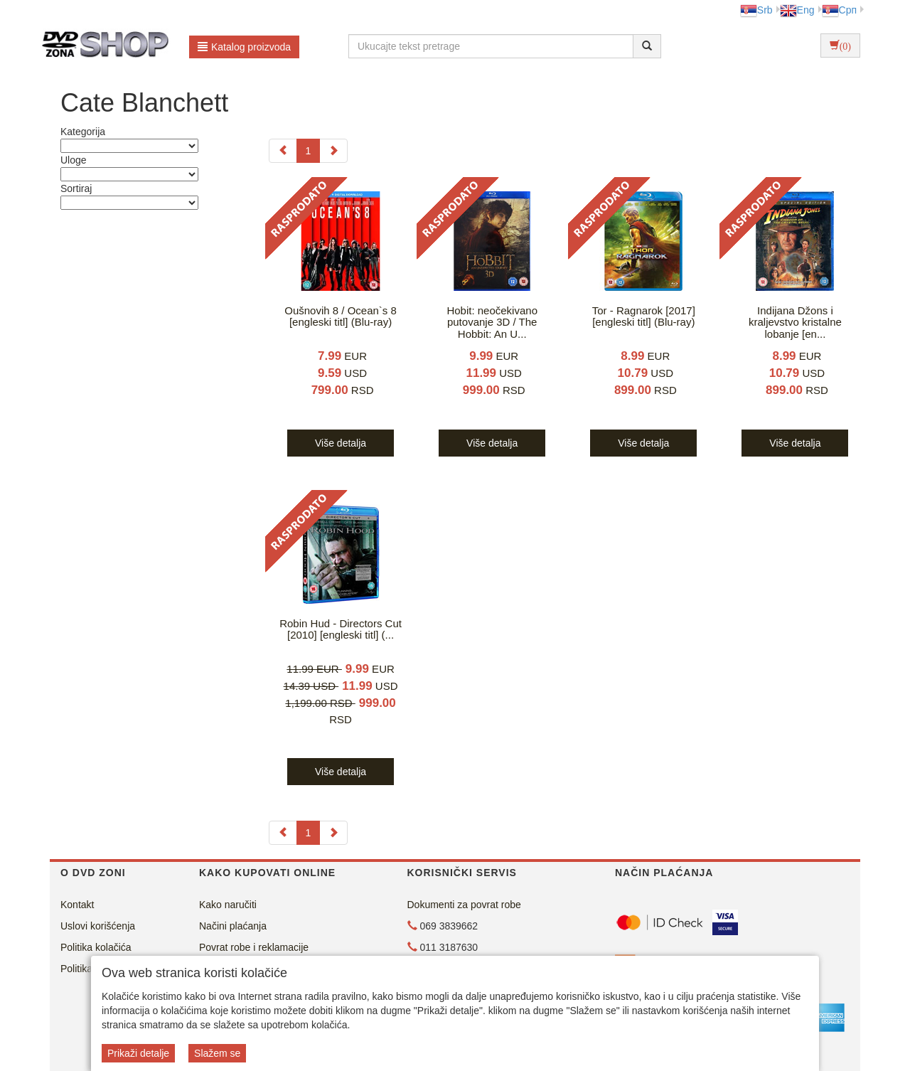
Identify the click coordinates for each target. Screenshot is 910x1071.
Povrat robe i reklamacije (254, 947)
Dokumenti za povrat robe (464, 904)
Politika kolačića (96, 947)
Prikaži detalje (138, 1053)
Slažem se (217, 1053)
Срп (839, 10)
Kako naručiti (228, 904)
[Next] (333, 151)
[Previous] (283, 151)
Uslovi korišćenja (97, 926)
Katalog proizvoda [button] (244, 47)
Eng (797, 10)
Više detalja (340, 443)
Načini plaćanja (233, 926)
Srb (756, 10)
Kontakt (77, 904)
